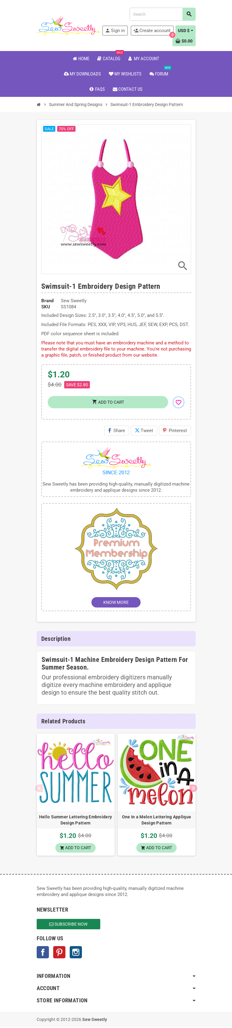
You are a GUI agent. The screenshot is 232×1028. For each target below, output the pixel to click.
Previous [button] (39, 789)
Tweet (144, 430)
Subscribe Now (68, 925)
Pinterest (175, 430)
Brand (47, 300)
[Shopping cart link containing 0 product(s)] (184, 41)
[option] (75, 795)
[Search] (162, 14)
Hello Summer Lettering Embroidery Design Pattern (75, 819)
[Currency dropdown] (185, 30)
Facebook (43, 953)
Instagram (76, 953)
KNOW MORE (116, 602)
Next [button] (193, 789)
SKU (45, 307)
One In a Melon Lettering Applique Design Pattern (156, 819)
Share (116, 430)
